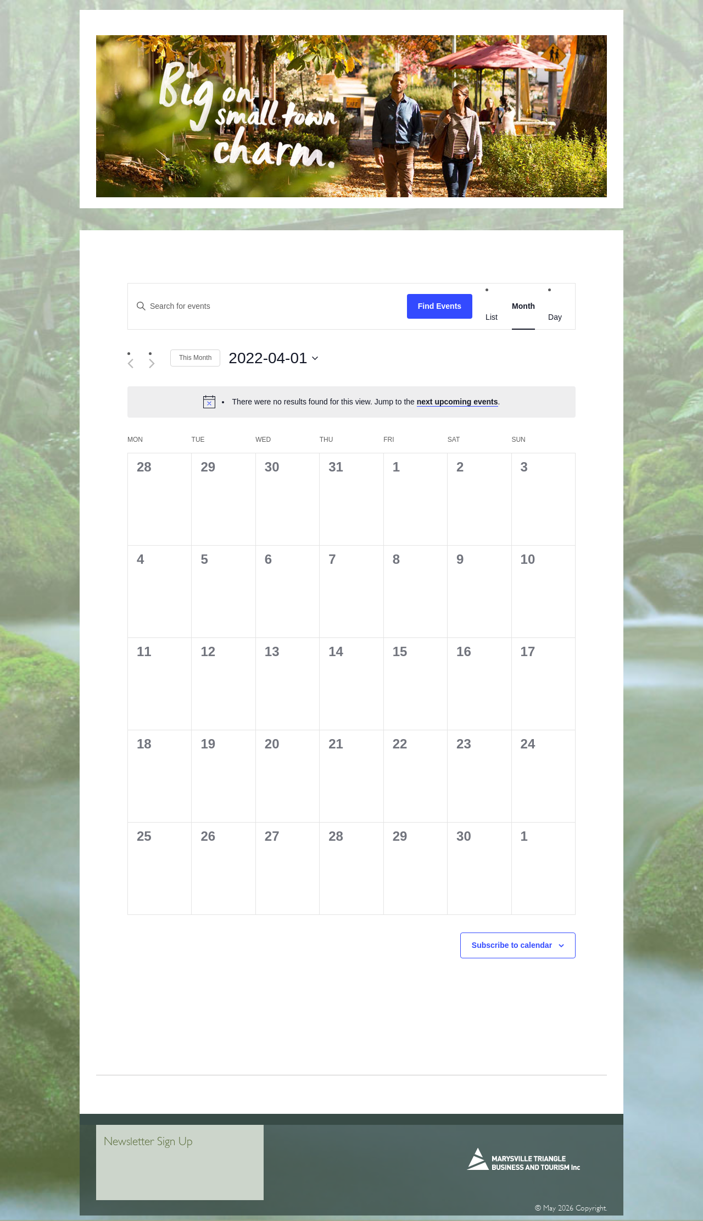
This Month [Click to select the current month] (195, 358)
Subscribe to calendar (512, 945)
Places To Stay (494, 27)
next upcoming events (457, 401)
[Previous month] (134, 363)
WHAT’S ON (553, 27)
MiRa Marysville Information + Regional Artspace (304, 27)
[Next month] (155, 363)
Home (135, 27)
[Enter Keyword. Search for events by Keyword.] (267, 306)
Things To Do (430, 27)
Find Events (439, 306)
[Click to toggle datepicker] (272, 358)
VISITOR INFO (181, 27)
